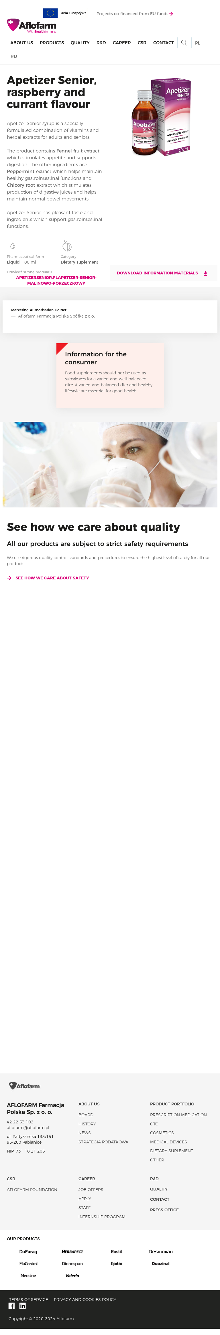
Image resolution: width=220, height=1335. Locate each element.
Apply (84, 1204)
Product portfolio (172, 1110)
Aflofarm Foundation (32, 1196)
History (87, 1130)
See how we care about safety (48, 578)
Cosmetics (162, 1139)
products (52, 43)
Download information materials (162, 273)
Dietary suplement (171, 1157)
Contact (163, 43)
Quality (80, 43)
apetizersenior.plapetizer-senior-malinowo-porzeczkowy (56, 280)
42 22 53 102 (20, 1128)
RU (14, 56)
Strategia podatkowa (103, 1148)
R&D (101, 43)
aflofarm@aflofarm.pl (28, 1133)
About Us (21, 43)
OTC (154, 1130)
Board (85, 1121)
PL (197, 43)
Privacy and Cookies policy (85, 1305)
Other (157, 1166)
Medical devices (168, 1148)
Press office (164, 1215)
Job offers (90, 1196)
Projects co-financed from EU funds (135, 14)
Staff (84, 1213)
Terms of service (28, 1305)
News (84, 1139)
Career (122, 43)
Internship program (101, 1222)
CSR (142, 43)
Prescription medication (178, 1121)
